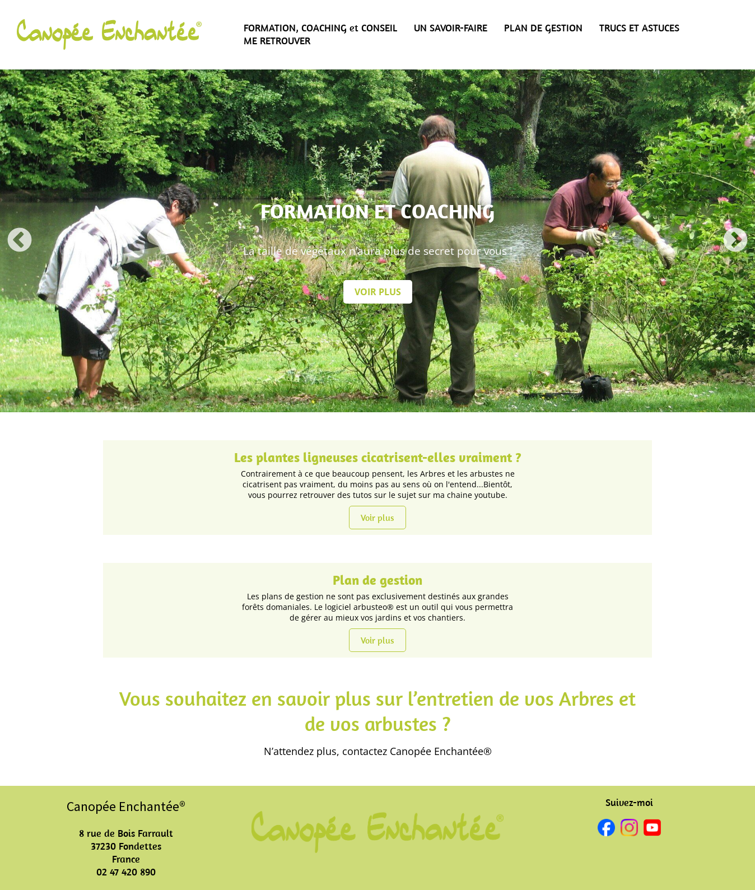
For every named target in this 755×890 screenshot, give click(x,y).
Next (735, 241)
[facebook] (606, 829)
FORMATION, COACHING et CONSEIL (320, 27)
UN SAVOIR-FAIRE (450, 27)
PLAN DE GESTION (543, 27)
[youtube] (652, 829)
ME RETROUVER (277, 40)
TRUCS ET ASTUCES (639, 27)
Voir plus (377, 517)
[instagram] (629, 829)
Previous (20, 241)
